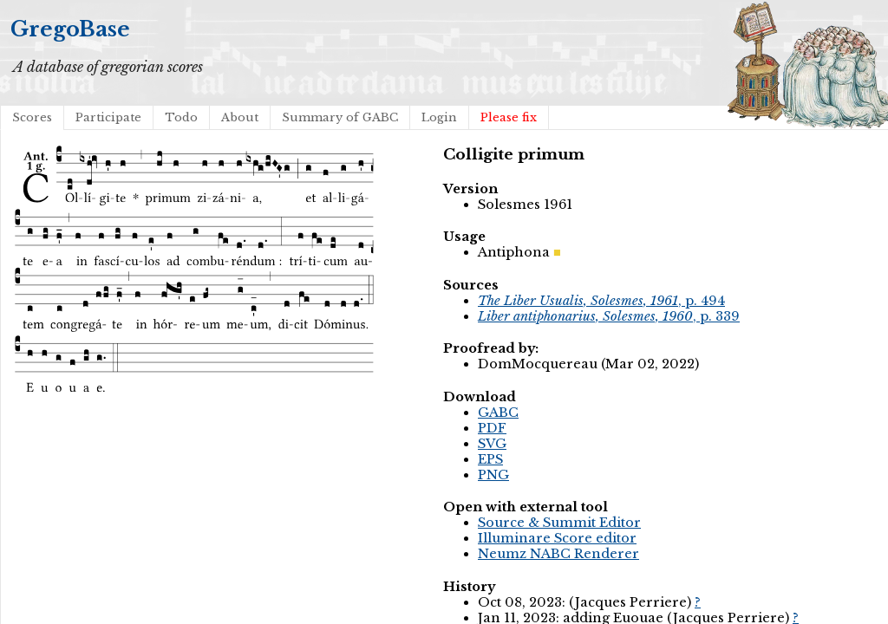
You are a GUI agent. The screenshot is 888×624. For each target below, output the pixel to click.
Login (439, 117)
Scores (32, 117)
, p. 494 (601, 301)
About (239, 117)
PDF (492, 428)
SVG (492, 444)
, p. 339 (609, 316)
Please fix (508, 117)
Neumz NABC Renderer (558, 554)
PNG (493, 475)
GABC (498, 412)
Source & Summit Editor (559, 522)
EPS (490, 459)
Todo (181, 117)
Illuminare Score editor (557, 538)
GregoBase (70, 29)
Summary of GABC (340, 117)
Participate (108, 117)
